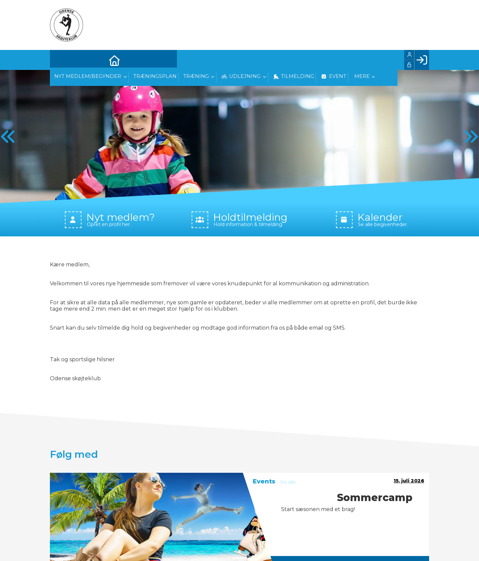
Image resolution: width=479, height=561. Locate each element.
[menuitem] (60, 60)
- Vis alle (286, 482)
